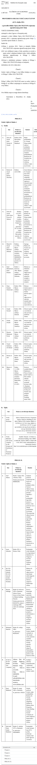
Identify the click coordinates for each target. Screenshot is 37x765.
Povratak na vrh (6, 747)
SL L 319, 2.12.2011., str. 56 (9, 114)
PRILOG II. (8, 761)
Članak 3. (7, 756)
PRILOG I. (8, 758)
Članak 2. (7, 753)
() (34, 38)
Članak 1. (7, 750)
